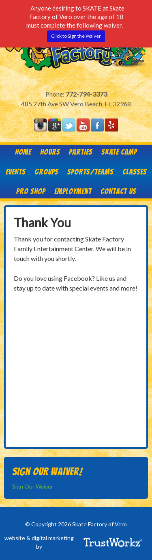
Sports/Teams (90, 172)
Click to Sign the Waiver (76, 36)
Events (16, 172)
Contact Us (118, 191)
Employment (73, 191)
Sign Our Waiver (32, 486)
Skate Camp (119, 152)
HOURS (50, 152)
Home (23, 152)
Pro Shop (30, 191)
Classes (134, 172)
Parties (80, 152)
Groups (46, 172)
